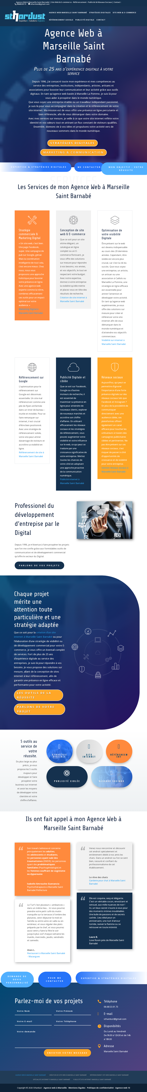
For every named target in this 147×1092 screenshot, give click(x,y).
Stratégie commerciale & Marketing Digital (29, 234)
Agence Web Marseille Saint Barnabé (68, 13)
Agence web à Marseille (55, 1087)
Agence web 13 (122, 1087)
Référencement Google (61, 20)
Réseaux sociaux (112, 377)
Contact (100, 20)
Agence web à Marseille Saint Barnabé (30, 1075)
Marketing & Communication (73, 152)
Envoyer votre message (67, 1052)
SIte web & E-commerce (124, 13)
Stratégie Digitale (59, 755)
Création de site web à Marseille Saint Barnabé (68, 1075)
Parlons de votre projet (36, 709)
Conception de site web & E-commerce (72, 232)
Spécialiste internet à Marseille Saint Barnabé (51, 1079)
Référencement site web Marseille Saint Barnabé (109, 1075)
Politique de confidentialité (100, 1087)
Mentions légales (77, 1087)
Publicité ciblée (67, 781)
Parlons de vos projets (39, 565)
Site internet (89, 755)
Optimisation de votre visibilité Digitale (112, 234)
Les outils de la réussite (34, 695)
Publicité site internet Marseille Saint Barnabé (92, 1079)
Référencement (119, 755)
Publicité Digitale (84, 20)
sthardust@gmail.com (115, 1019)
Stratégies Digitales (100, 13)
